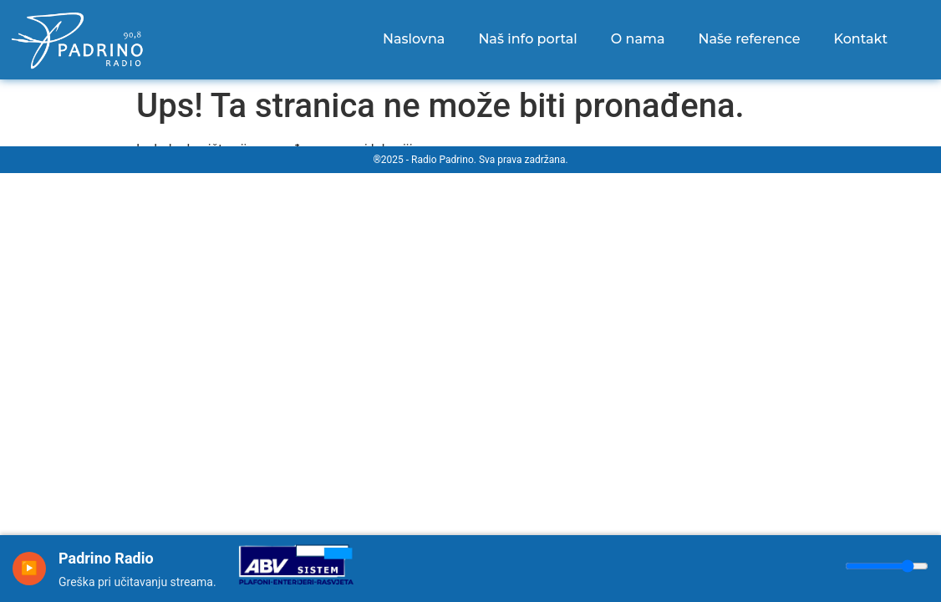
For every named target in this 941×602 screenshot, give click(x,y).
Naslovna (414, 39)
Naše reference (750, 39)
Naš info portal (527, 39)
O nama (638, 39)
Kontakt (861, 39)
